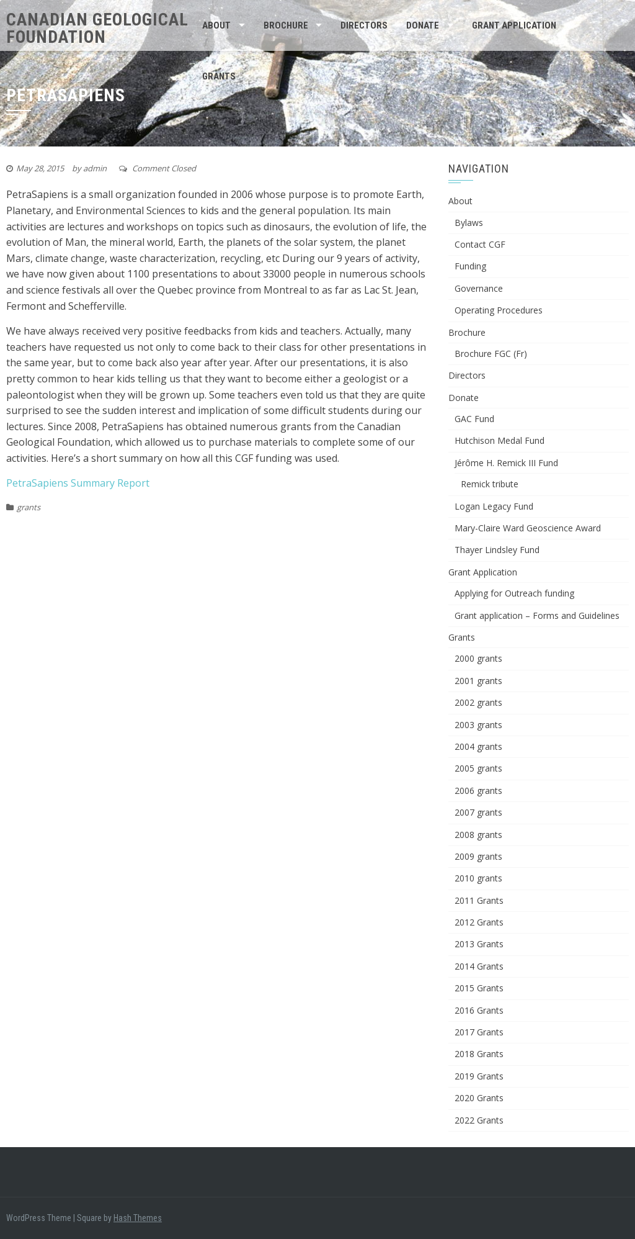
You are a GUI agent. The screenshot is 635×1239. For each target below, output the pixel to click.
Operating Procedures (499, 310)
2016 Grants (479, 1010)
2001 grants (478, 681)
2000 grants (478, 658)
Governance (479, 288)
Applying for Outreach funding (514, 593)
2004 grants (478, 746)
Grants (219, 76)
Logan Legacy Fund (494, 506)
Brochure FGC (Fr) (491, 353)
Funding (470, 266)
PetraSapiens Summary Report (77, 483)
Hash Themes (137, 1218)
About (216, 25)
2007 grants (478, 812)
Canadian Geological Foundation (97, 28)
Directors (364, 25)
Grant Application (514, 25)
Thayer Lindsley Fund (497, 550)
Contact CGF (480, 244)
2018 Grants (479, 1054)
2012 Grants (479, 922)
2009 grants (478, 856)
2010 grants (478, 878)
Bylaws (469, 222)
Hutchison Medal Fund (499, 440)
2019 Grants (479, 1076)
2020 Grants (479, 1098)
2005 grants (478, 768)
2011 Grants (479, 900)
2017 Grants (479, 1032)
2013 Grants (479, 944)
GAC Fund (474, 419)
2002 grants (478, 702)
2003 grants (478, 725)
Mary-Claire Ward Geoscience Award (528, 528)
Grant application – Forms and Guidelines (537, 615)
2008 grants (478, 834)
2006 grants (478, 790)
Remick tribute (489, 484)
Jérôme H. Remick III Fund (506, 463)
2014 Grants (479, 966)
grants (28, 507)
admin (95, 168)
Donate (422, 25)
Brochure (286, 25)
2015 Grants (479, 988)
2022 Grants (479, 1120)
